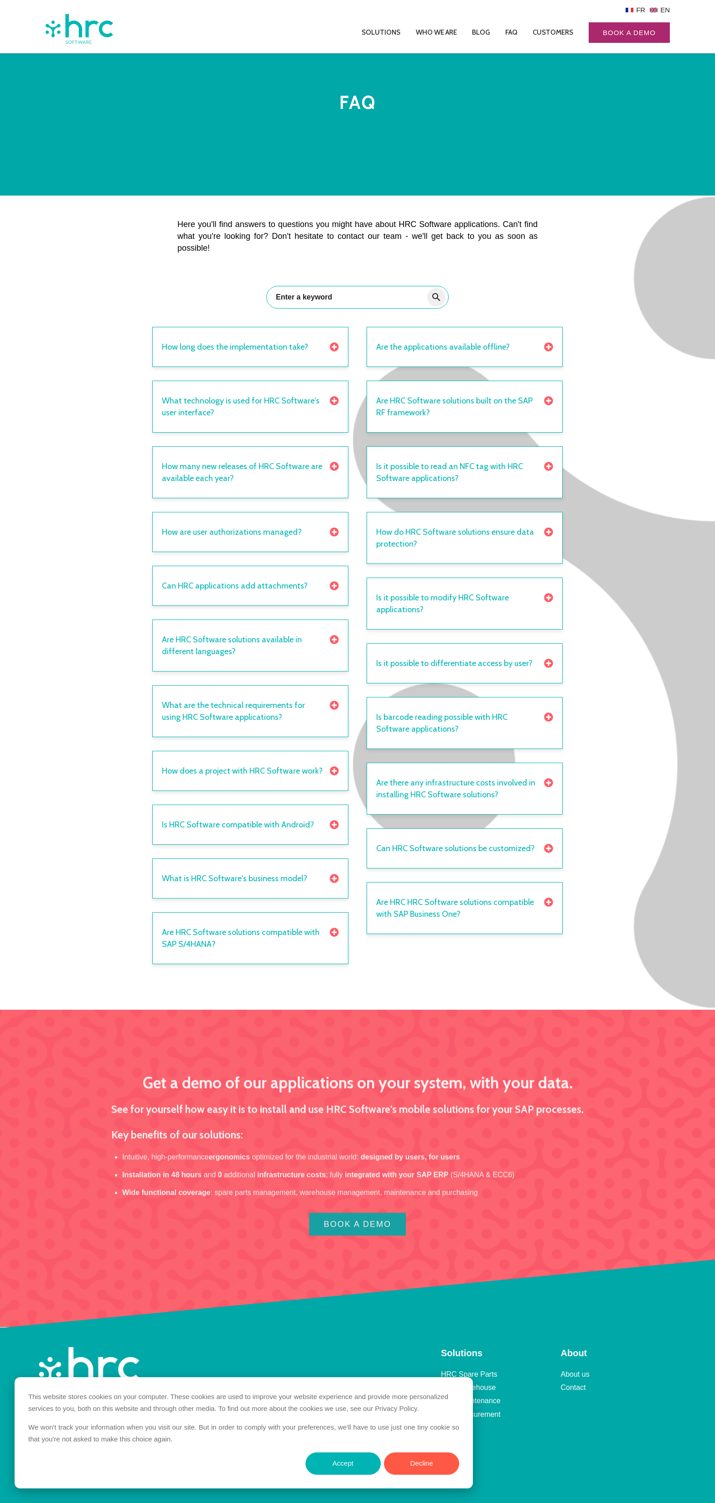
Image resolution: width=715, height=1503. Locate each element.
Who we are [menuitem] (436, 32)
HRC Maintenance (471, 1401)
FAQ (448, 1427)
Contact (573, 1387)
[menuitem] (635, 10)
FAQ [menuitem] (511, 32)
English (660, 10)
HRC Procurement (471, 1414)
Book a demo (629, 32)
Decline (421, 1463)
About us (575, 1374)
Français (635, 10)
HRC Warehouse (468, 1387)
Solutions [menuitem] (381, 32)
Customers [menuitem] (553, 32)
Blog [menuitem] (481, 32)
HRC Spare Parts (469, 1374)
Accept (342, 1463)
